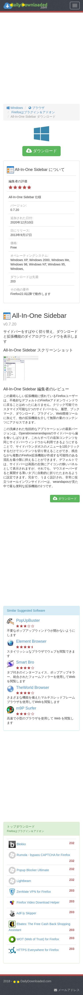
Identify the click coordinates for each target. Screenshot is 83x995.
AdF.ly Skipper (22, 913)
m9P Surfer (26, 708)
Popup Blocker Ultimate (29, 870)
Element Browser (31, 641)
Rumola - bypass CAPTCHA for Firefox (39, 855)
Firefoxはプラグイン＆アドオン (33, 112)
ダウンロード (41, 151)
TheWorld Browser (32, 687)
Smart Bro (25, 662)
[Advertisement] (41, 58)
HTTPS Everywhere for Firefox (34, 950)
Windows (15, 108)
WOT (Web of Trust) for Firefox (34, 939)
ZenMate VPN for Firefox (30, 891)
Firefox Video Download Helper (34, 902)
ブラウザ (36, 108)
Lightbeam (20, 881)
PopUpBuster (28, 620)
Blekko (17, 844)
